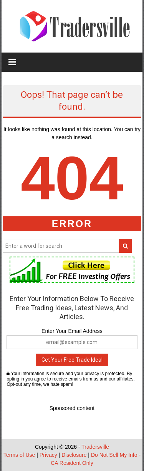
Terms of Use (19, 455)
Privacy (48, 455)
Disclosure (73, 455)
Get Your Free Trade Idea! (72, 360)
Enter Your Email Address (72, 331)
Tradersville (95, 447)
